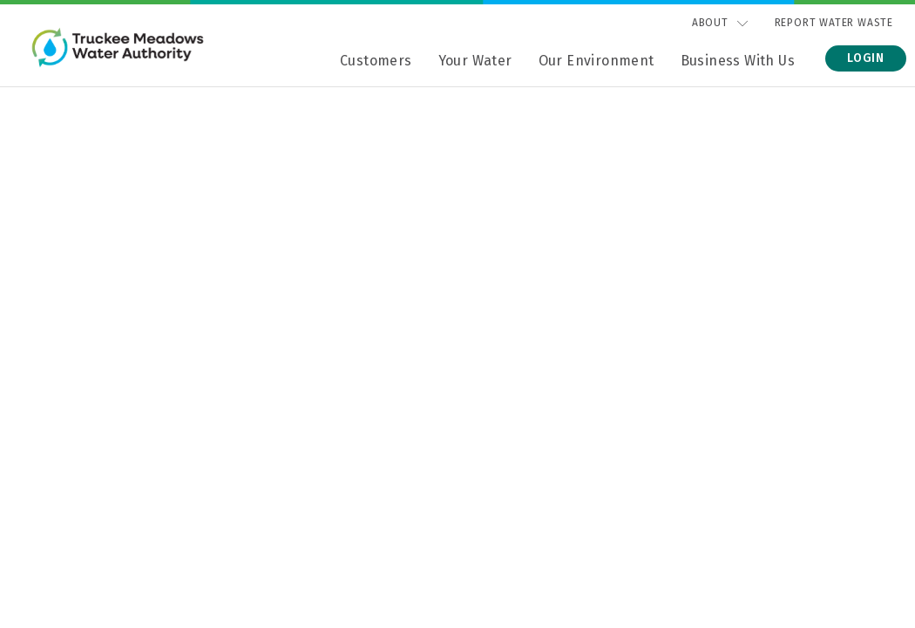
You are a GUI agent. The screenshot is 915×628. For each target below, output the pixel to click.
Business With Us (738, 60)
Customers (376, 60)
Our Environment (596, 60)
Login (865, 58)
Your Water (475, 60)
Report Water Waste (834, 23)
